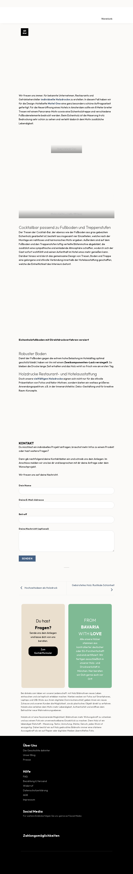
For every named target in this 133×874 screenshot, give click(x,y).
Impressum (29, 799)
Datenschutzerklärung (35, 790)
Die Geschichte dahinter (36, 750)
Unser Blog (29, 755)
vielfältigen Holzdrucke (48, 378)
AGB (25, 795)
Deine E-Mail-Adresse (66, 504)
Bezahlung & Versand (35, 781)
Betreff (66, 519)
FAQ (25, 776)
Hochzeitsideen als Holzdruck (38, 587)
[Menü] (6, 15)
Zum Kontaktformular (43, 651)
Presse (27, 759)
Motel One (54, 103)
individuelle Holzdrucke (55, 99)
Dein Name (66, 490)
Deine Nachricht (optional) (66, 541)
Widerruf (28, 785)
